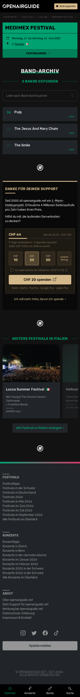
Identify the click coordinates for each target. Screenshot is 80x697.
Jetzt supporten (66, 6)
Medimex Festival (63, 17)
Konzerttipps (11, 542)
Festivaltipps (11, 484)
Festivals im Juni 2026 (18, 506)
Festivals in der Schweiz (19, 488)
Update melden (40, 646)
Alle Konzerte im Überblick (20, 577)
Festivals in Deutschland (19, 492)
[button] (40, 53)
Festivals (28, 17)
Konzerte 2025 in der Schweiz (23, 568)
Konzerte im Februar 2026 (20, 564)
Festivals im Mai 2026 (17, 501)
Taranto (19, 44)
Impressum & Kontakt (17, 618)
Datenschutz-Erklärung (19, 613)
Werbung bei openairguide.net (23, 609)
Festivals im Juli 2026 (17, 510)
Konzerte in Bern (14, 551)
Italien (43, 17)
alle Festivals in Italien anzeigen (39, 428)
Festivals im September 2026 (23, 515)
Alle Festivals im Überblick (20, 519)
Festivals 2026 (13, 497)
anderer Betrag (64, 258)
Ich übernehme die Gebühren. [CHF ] (39, 270)
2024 (71, 116)
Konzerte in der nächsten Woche (25, 555)
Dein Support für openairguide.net (25, 604)
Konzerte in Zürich (15, 546)
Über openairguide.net (18, 600)
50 (48, 258)
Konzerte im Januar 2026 (20, 559)
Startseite (10, 17)
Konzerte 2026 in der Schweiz (23, 573)
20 (31, 258)
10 (15, 258)
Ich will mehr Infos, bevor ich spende (39, 299)
